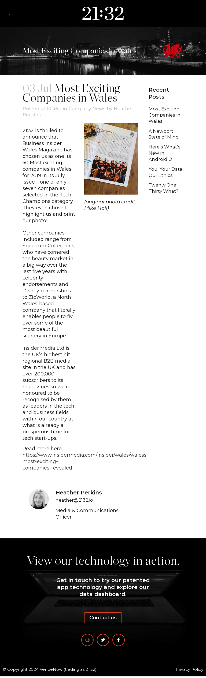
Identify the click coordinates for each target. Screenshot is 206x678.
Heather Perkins (43, 115)
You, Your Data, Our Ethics (160, 178)
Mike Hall (95, 209)
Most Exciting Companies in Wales (165, 115)
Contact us (103, 619)
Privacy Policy (189, 670)
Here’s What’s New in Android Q (165, 155)
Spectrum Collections (48, 246)
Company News (91, 109)
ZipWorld (40, 298)
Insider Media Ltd (43, 349)
